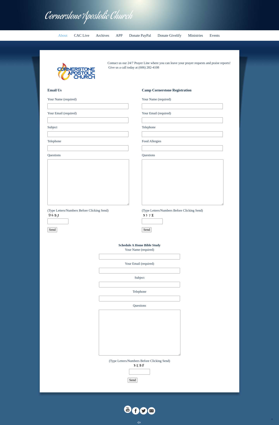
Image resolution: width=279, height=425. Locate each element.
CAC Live (81, 35)
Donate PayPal (140, 35)
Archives (102, 35)
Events (215, 35)
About (62, 35)
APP (119, 35)
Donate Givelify (170, 35)
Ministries (195, 35)
